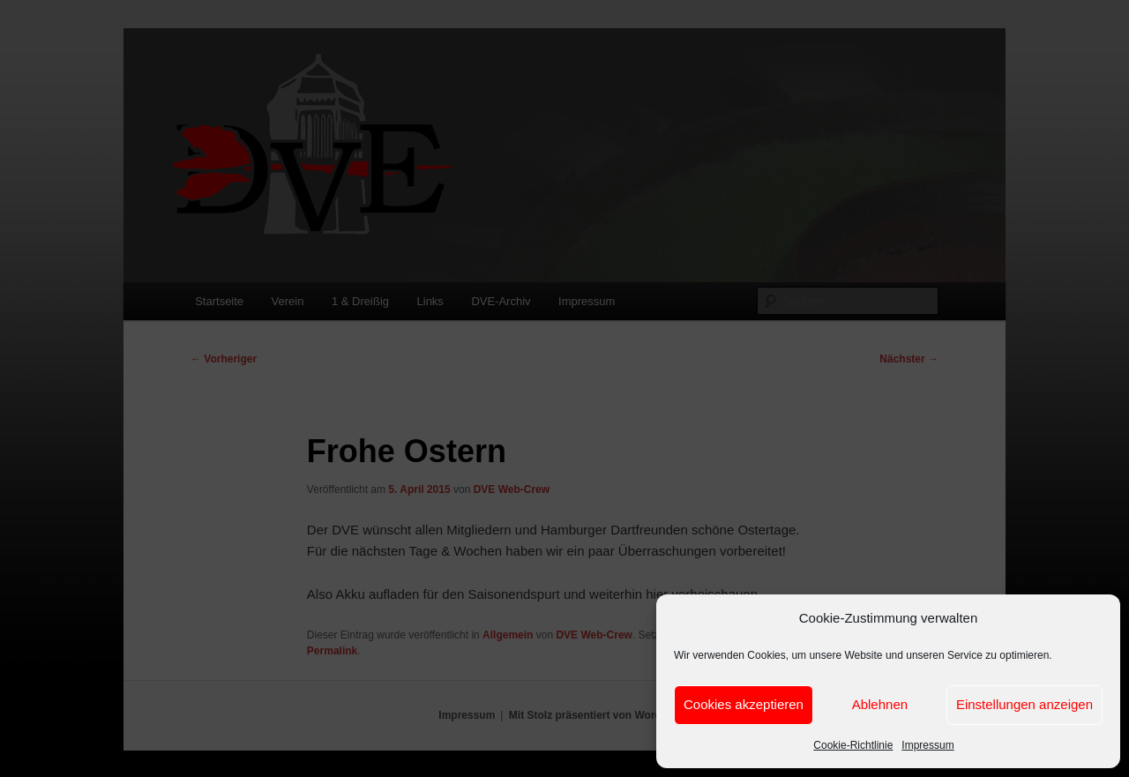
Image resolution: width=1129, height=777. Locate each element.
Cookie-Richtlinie (853, 745)
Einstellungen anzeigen (1024, 704)
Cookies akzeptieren (744, 704)
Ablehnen (880, 704)
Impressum (927, 745)
